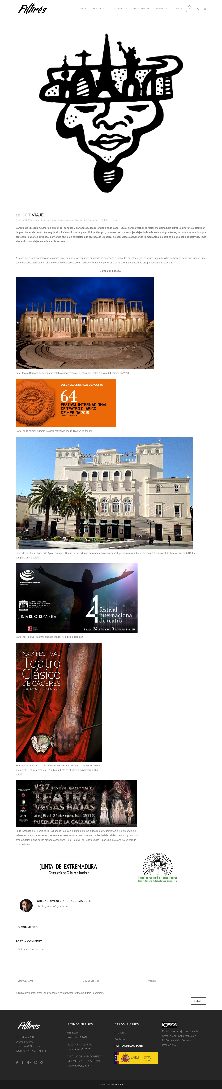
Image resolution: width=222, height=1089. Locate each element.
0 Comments (92, 220)
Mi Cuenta (120, 1032)
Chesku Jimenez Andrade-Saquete (66, 220)
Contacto (119, 1039)
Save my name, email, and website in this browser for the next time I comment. (61, 993)
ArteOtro (119, 1084)
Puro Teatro (40, 220)
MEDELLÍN (72, 1032)
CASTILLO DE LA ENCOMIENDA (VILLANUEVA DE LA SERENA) (84, 1058)
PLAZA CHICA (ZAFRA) (79, 1044)
